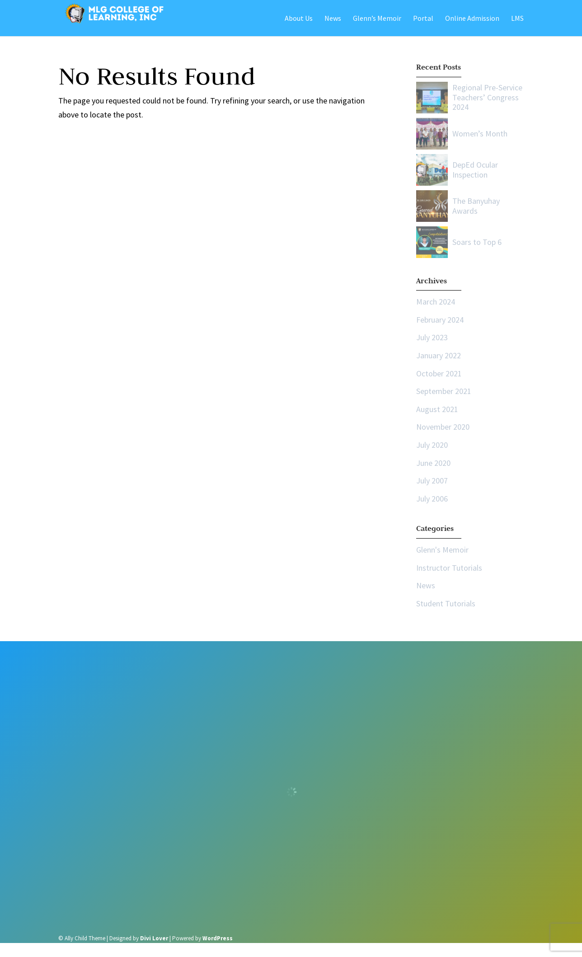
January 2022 (438, 355)
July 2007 (432, 480)
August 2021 (437, 409)
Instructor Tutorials (449, 568)
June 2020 (433, 463)
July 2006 (432, 498)
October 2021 (439, 373)
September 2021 (443, 391)
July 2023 (432, 337)
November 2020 (442, 427)
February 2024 (440, 319)
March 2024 (435, 301)
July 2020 (432, 445)
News (425, 585)
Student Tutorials (445, 603)
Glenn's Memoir (442, 549)
